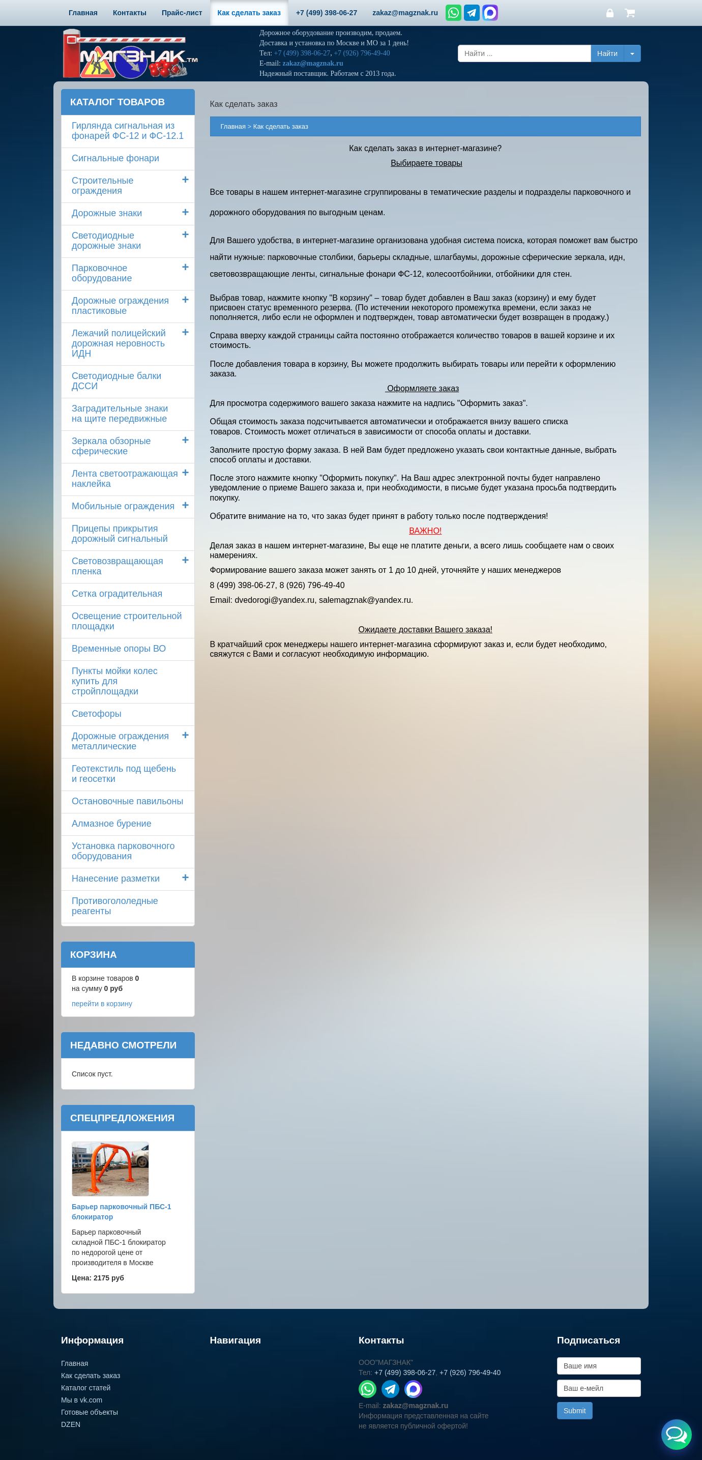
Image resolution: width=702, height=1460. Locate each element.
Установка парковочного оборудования (123, 851)
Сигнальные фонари (115, 158)
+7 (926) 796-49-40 (362, 53)
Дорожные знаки (107, 213)
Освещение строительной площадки (127, 621)
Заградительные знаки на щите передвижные (120, 413)
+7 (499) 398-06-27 (302, 53)
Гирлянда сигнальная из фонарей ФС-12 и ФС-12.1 (128, 131)
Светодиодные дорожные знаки (106, 240)
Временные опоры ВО (119, 649)
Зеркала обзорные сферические (111, 446)
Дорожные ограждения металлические (120, 741)
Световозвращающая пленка (117, 566)
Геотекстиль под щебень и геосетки (124, 774)
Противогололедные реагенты (115, 906)
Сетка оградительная (117, 594)
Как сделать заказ (90, 1375)
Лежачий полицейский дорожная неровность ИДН (119, 343)
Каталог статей (85, 1388)
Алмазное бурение (112, 824)
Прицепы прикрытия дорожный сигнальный (120, 533)
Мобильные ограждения (123, 506)
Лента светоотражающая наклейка (125, 479)
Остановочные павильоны (127, 801)
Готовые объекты (89, 1412)
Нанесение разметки (116, 878)
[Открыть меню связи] (676, 1434)
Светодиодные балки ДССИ (116, 381)
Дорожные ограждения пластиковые (120, 306)
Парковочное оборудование (102, 273)
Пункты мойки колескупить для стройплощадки (115, 681)
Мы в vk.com (81, 1400)
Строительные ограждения (103, 186)
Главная (233, 126)
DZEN (70, 1424)
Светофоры (97, 714)
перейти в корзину (102, 1004)
